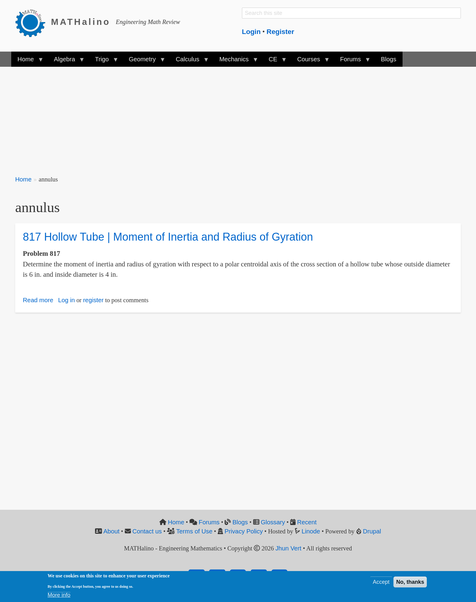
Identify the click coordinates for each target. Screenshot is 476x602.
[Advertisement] (197, 117)
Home (23, 179)
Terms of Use (194, 531)
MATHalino (80, 22)
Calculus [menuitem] (189, 61)
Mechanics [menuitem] (235, 61)
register (93, 300)
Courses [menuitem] (310, 61)
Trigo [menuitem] (103, 61)
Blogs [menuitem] (388, 59)
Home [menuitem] (27, 61)
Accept (381, 582)
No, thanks (410, 582)
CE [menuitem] (275, 61)
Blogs (240, 522)
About (112, 531)
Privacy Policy (244, 531)
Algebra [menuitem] (66, 61)
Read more (38, 300)
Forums (209, 522)
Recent (307, 522)
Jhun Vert (288, 548)
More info (59, 595)
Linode (311, 531)
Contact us (147, 531)
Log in (66, 300)
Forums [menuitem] (352, 61)
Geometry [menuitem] (144, 61)
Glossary (273, 522)
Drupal (372, 531)
